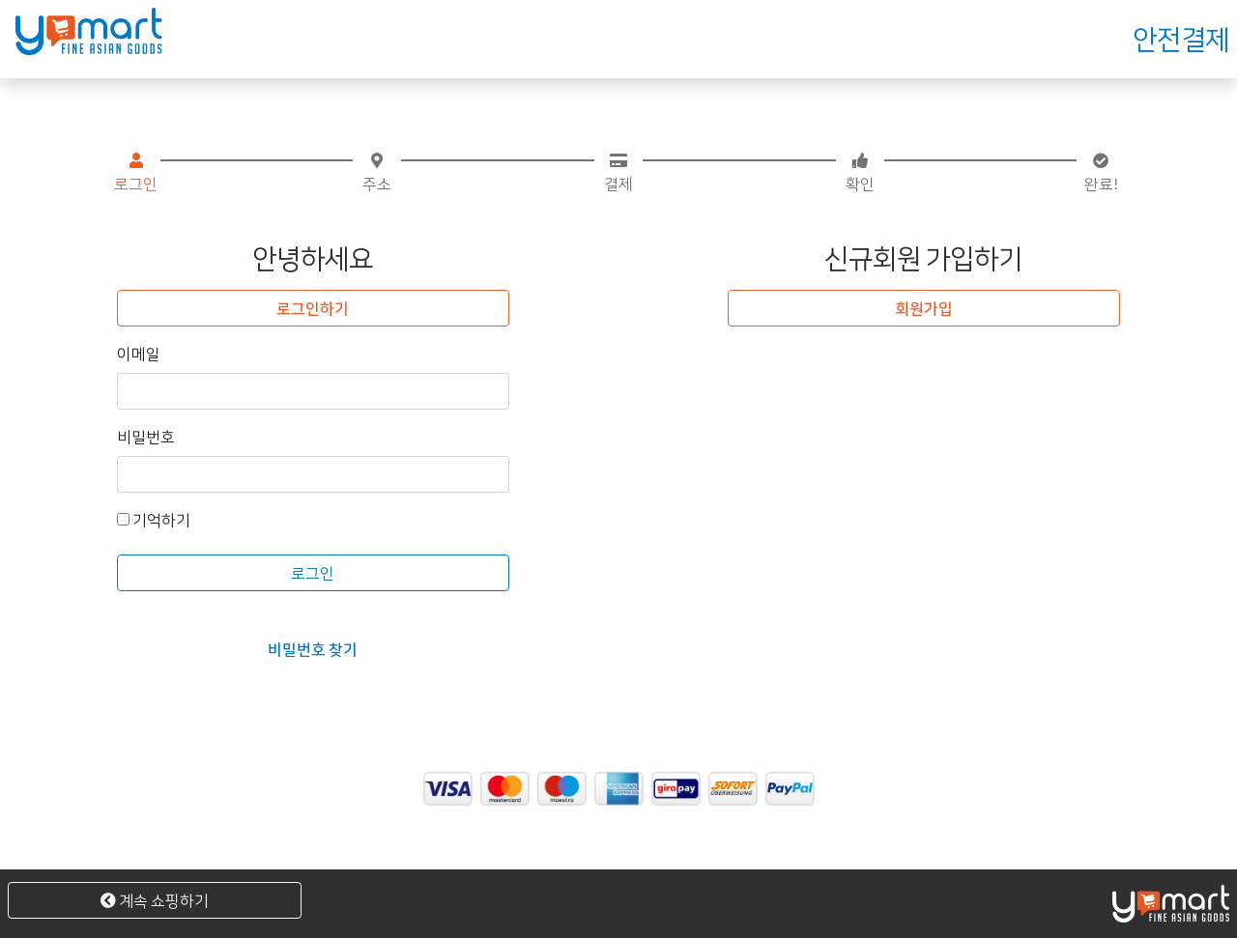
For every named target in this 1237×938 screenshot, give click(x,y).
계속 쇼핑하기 (155, 900)
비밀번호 (146, 436)
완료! (1101, 172)
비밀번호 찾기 (313, 649)
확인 (860, 172)
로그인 (136, 172)
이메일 (138, 353)
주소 (376, 172)
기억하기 (153, 519)
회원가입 (924, 307)
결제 (618, 172)
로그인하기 (312, 307)
